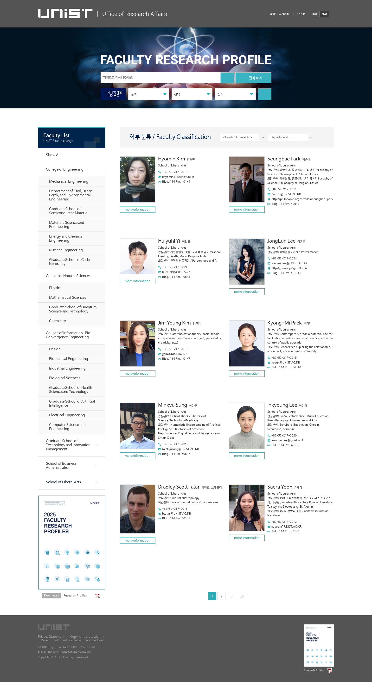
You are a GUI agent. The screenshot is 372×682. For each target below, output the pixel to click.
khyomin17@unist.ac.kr (178, 177)
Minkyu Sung (172, 405)
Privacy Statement (51, 637)
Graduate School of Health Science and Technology (70, 390)
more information (137, 210)
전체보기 (253, 78)
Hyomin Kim (171, 159)
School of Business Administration (61, 466)
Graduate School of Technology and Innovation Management (68, 445)
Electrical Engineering (67, 415)
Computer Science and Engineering (67, 427)
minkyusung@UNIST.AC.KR (180, 449)
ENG (324, 14)
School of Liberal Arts (63, 482)
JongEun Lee (281, 241)
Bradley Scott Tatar (179, 487)
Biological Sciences (64, 378)
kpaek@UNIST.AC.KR (285, 362)
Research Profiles (75, 595)
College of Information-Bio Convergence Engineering (68, 335)
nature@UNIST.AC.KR (286, 194)
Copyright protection (85, 637)
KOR (315, 14)
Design (55, 349)
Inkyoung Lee (282, 405)
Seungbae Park (284, 159)
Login (301, 14)
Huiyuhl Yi (169, 241)
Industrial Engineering (67, 368)
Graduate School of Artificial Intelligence (72, 403)
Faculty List (56, 136)
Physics (55, 288)
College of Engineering (64, 169)
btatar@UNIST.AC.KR (176, 514)
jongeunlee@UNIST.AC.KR (289, 263)
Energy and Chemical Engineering (66, 238)
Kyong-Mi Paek (284, 323)
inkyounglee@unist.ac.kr (288, 440)
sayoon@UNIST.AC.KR (286, 527)
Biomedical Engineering (68, 359)
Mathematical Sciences (67, 298)
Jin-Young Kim (174, 323)
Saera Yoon (279, 487)
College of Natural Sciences (68, 276)
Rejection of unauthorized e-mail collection (72, 640)
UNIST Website (280, 14)
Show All (53, 155)
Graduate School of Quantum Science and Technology (72, 309)
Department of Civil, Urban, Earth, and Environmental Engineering (71, 195)
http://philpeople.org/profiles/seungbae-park (302, 199)
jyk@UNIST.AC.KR (174, 354)
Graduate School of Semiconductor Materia (68, 211)
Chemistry (57, 321)
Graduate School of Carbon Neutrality (71, 262)
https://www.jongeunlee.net (290, 268)
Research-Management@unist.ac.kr (70, 651)
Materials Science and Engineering (66, 225)
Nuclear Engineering (66, 250)
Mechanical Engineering (68, 181)
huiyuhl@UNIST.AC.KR (177, 272)
